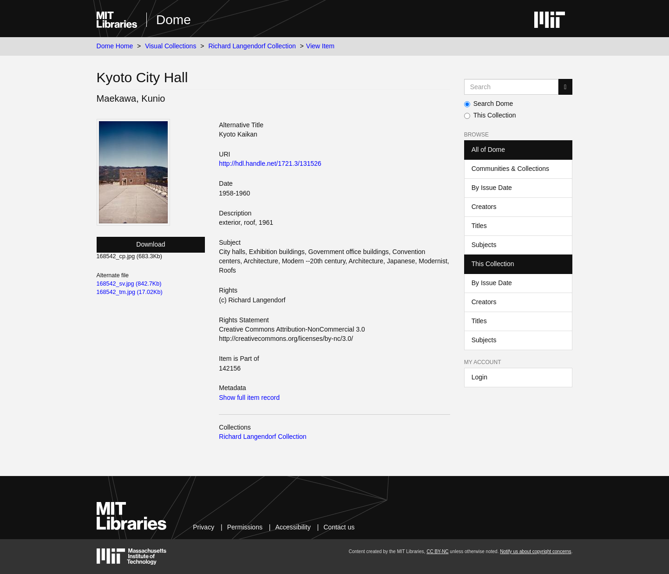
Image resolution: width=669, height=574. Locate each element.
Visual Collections (170, 46)
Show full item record (249, 397)
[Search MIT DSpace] (511, 87)
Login (479, 377)
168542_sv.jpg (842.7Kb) (129, 283)
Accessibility (292, 527)
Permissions (244, 527)
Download (150, 244)
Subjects (484, 244)
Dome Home (115, 46)
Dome (173, 20)
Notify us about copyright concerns (535, 551)
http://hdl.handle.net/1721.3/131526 (270, 163)
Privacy (203, 527)
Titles (479, 225)
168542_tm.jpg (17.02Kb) (130, 292)
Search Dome (488, 103)
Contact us (338, 527)
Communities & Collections (510, 168)
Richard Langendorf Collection (251, 46)
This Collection (490, 115)
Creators (484, 206)
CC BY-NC (437, 551)
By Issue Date (492, 187)
